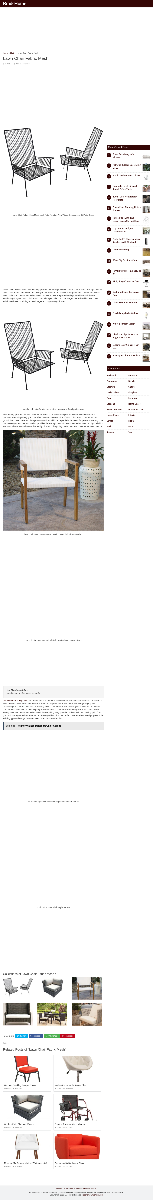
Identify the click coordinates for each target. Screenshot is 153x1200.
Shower (110, 432)
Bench (131, 381)
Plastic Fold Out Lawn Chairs (126, 175)
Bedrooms (112, 381)
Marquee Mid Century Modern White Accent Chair (27, 1163)
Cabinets (111, 387)
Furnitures (133, 398)
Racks (109, 426)
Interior (132, 415)
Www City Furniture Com (125, 260)
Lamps (110, 421)
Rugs (130, 426)
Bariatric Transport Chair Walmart (70, 1124)
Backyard (111, 375)
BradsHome (14, 3)
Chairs (7, 64)
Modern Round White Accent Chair (71, 1085)
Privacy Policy (69, 1188)
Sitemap (59, 1188)
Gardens (111, 404)
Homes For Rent (114, 409)
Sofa (130, 432)
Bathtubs (132, 375)
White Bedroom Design (124, 323)
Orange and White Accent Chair (69, 1163)
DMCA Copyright (83, 1188)
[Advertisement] (76, 30)
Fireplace (132, 392)
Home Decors (134, 404)
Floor (109, 398)
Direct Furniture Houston (125, 302)
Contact (94, 1188)
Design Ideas (113, 392)
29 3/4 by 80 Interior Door (126, 281)
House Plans (112, 415)
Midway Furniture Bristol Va (126, 355)
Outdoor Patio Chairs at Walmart (19, 1124)
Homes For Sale (135, 409)
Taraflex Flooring (121, 249)
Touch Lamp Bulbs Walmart (126, 313)
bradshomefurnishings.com (15, 700)
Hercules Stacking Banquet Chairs (20, 1085)
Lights (131, 421)
